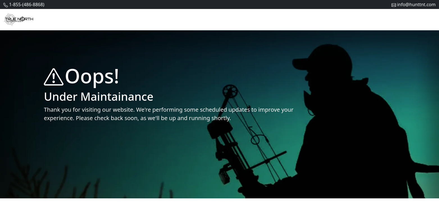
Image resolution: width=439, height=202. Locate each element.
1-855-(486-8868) (26, 4)
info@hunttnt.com (416, 4)
